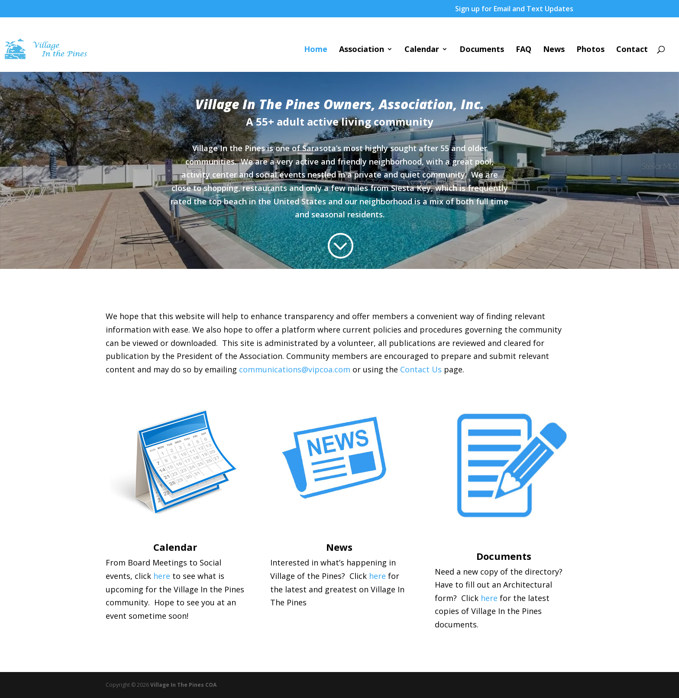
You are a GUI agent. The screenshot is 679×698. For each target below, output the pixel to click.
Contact (632, 50)
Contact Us (421, 369)
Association (361, 50)
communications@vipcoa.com (294, 369)
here (161, 576)
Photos (590, 50)
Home (315, 50)
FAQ (523, 50)
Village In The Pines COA (183, 684)
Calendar (421, 50)
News (554, 50)
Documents (481, 50)
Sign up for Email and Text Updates (514, 9)
